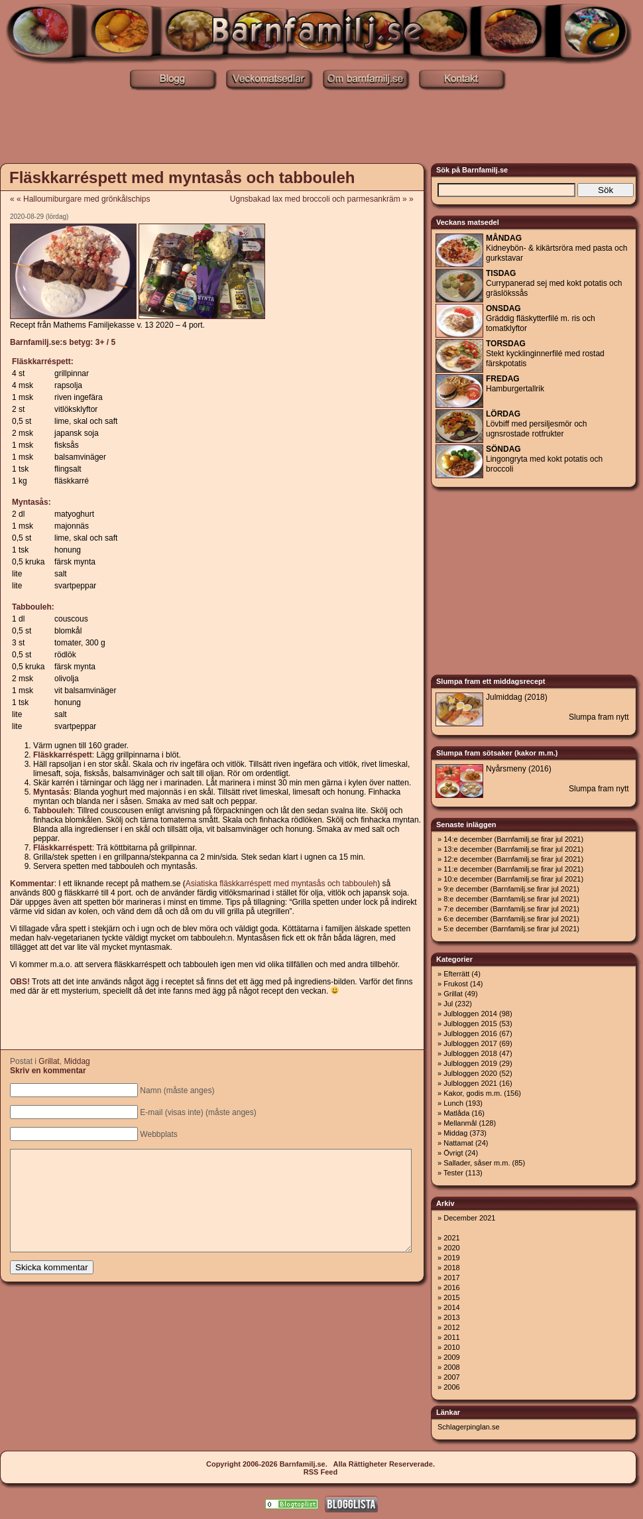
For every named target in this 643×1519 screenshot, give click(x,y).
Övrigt (453, 1153)
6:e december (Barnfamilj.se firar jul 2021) (511, 919)
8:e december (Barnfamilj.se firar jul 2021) (511, 899)
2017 (451, 1278)
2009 (451, 1357)
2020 (451, 1248)
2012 (451, 1327)
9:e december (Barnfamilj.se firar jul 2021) (511, 889)
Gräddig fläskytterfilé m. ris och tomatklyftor (540, 318)
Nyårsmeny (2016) (519, 768)
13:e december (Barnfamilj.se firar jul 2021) (513, 849)
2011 (451, 1337)
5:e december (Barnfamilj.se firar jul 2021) (511, 929)
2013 (451, 1317)
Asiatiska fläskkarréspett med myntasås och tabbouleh (281, 883)
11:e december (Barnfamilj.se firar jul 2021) (513, 869)
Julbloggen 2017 (470, 1043)
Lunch (453, 1103)
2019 (451, 1258)
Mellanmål (460, 1123)
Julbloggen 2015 (470, 1023)
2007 (451, 1377)
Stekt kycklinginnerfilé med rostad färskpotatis (545, 353)
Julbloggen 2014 (470, 1014)
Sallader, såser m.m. (476, 1163)
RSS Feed (320, 1472)
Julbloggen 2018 (470, 1053)
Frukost (455, 984)
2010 (451, 1347)
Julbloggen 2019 (470, 1063)
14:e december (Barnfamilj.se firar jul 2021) (513, 839)
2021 (451, 1238)
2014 (451, 1307)
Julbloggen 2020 (470, 1073)
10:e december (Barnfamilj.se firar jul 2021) (513, 879)
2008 (451, 1367)
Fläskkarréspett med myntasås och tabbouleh (182, 177)
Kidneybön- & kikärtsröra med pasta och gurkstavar (556, 248)
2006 (451, 1387)
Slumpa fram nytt (599, 717)
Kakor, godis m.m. (472, 1093)
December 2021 (469, 1218)
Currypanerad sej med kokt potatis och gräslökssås (554, 283)
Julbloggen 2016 (470, 1033)
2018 (451, 1268)
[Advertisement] (321, 128)
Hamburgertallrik (515, 383)
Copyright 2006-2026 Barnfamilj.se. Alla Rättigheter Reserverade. (320, 1464)
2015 (451, 1297)
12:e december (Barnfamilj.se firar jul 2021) (513, 859)
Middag (76, 1061)
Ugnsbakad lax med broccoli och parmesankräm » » (326, 199)
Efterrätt (456, 974)
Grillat (48, 1061)
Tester (453, 1173)
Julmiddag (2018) (517, 697)
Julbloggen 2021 (470, 1083)
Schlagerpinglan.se (469, 1427)
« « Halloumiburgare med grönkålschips (80, 199)
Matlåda (456, 1113)
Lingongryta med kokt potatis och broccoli (544, 459)
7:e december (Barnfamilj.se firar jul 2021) (511, 909)
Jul (448, 1004)
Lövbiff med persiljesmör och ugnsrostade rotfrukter (536, 423)
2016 (451, 1287)
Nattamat (458, 1143)
